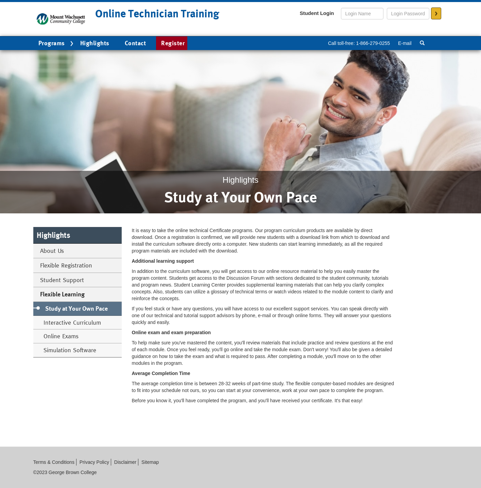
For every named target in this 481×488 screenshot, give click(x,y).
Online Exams (61, 336)
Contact (135, 43)
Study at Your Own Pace (76, 308)
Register (173, 43)
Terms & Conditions (53, 462)
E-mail (405, 43)
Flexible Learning (62, 294)
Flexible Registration (66, 265)
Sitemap (150, 462)
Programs (56, 43)
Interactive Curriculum (72, 322)
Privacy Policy (94, 462)
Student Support (62, 279)
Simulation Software (70, 350)
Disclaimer (125, 462)
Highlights (94, 43)
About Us (52, 250)
